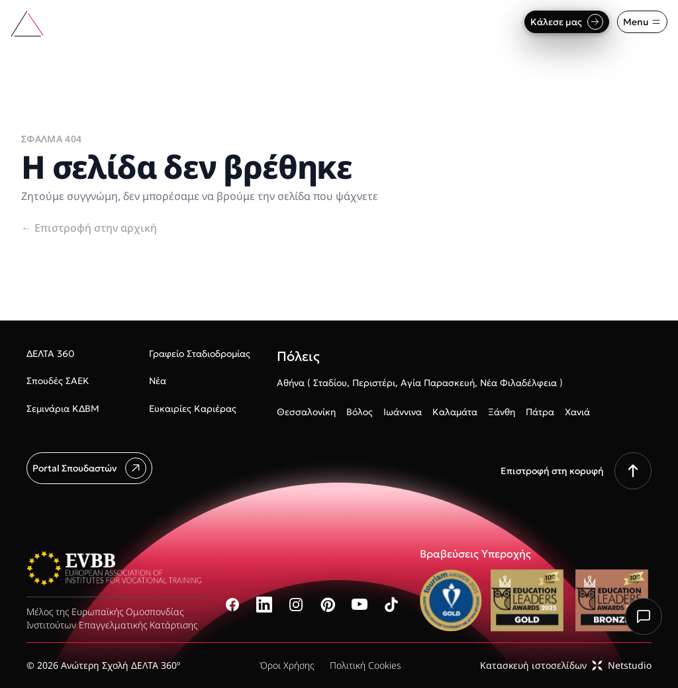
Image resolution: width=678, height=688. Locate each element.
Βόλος (359, 412)
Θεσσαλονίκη (306, 412)
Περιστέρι (373, 383)
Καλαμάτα (454, 412)
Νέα (157, 381)
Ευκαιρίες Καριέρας (192, 409)
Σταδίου (330, 383)
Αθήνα (291, 383)
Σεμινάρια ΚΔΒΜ (62, 409)
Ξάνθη (501, 412)
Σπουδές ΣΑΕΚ (57, 381)
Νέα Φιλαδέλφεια (518, 383)
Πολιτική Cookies (365, 665)
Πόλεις (298, 356)
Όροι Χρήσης (287, 665)
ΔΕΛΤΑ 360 (50, 354)
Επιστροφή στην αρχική (89, 228)
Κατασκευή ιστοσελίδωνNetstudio (566, 665)
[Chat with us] (643, 616)
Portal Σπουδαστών (89, 468)
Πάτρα (540, 412)
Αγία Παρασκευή (438, 383)
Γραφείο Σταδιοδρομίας (199, 354)
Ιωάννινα (402, 412)
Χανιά (577, 412)
